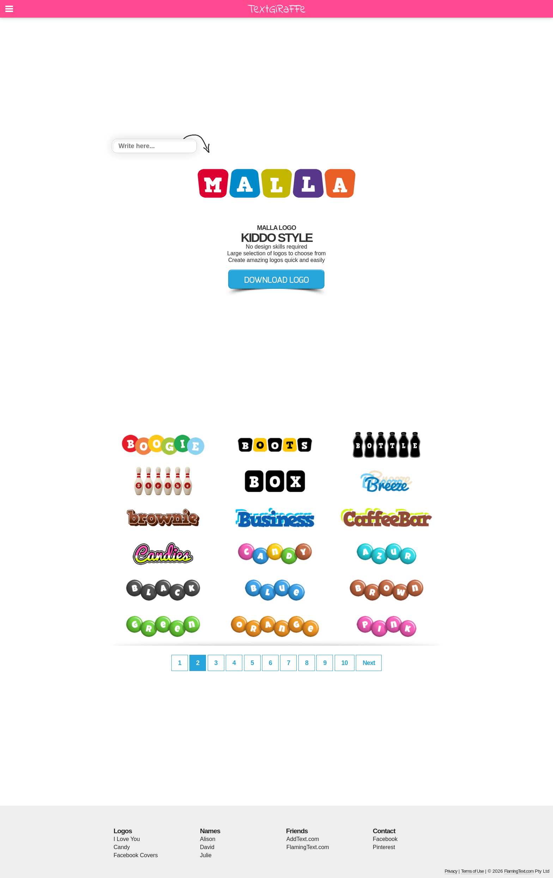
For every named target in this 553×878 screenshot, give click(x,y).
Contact (384, 831)
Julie (206, 855)
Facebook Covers (136, 855)
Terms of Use (472, 871)
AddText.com (302, 839)
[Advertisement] (276, 79)
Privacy (451, 871)
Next (369, 662)
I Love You (127, 839)
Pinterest (384, 847)
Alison (207, 839)
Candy (122, 847)
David (207, 847)
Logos (123, 831)
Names (210, 831)
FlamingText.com (307, 847)
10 (344, 662)
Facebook (385, 839)
